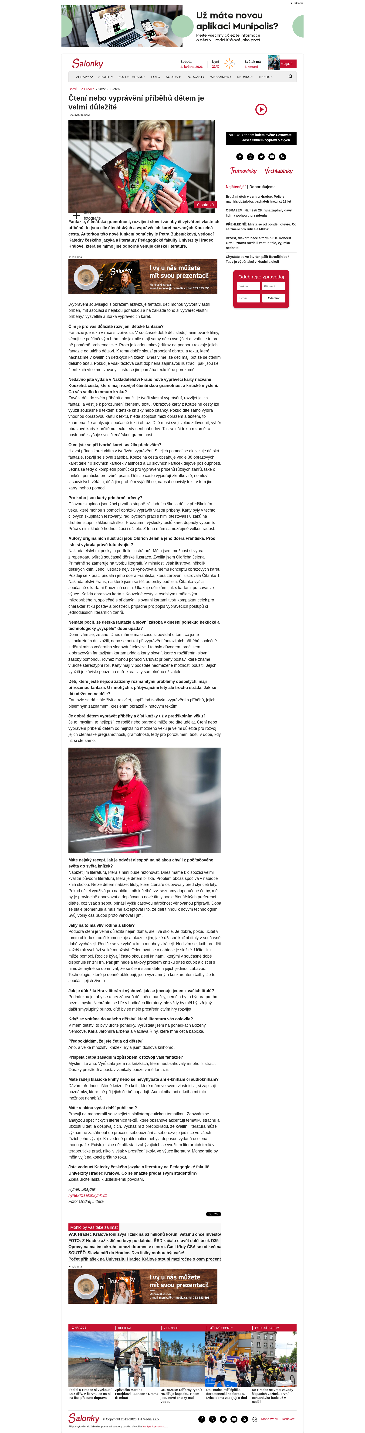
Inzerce (265, 77)
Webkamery (220, 77)
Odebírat (274, 298)
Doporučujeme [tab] (263, 187)
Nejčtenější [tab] (235, 187)
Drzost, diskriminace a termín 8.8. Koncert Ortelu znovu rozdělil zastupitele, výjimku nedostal (258, 243)
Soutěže (173, 77)
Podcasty (196, 77)
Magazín (287, 64)
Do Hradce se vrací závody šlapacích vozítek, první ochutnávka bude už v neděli (272, 1395)
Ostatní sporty (267, 1328)
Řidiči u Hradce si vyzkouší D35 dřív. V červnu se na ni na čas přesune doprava (90, 1394)
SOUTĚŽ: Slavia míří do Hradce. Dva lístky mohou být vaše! (126, 1252)
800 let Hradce (132, 77)
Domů (72, 89)
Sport (103, 77)
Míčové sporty (221, 1328)
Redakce (245, 77)
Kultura (124, 1328)
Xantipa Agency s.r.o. (154, 1426)
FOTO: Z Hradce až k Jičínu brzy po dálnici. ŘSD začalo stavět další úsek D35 (143, 1240)
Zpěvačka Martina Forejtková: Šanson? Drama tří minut (136, 1394)
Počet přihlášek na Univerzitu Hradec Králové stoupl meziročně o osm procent (144, 1259)
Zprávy (82, 77)
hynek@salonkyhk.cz (87, 1195)
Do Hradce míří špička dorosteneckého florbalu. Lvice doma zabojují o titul (226, 1394)
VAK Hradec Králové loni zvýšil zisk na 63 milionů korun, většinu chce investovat (144, 1234)
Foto (155, 77)
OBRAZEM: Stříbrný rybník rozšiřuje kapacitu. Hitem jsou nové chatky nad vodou (181, 1395)
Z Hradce (88, 89)
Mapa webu (269, 1419)
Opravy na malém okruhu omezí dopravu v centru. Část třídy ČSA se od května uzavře (144, 1246)
